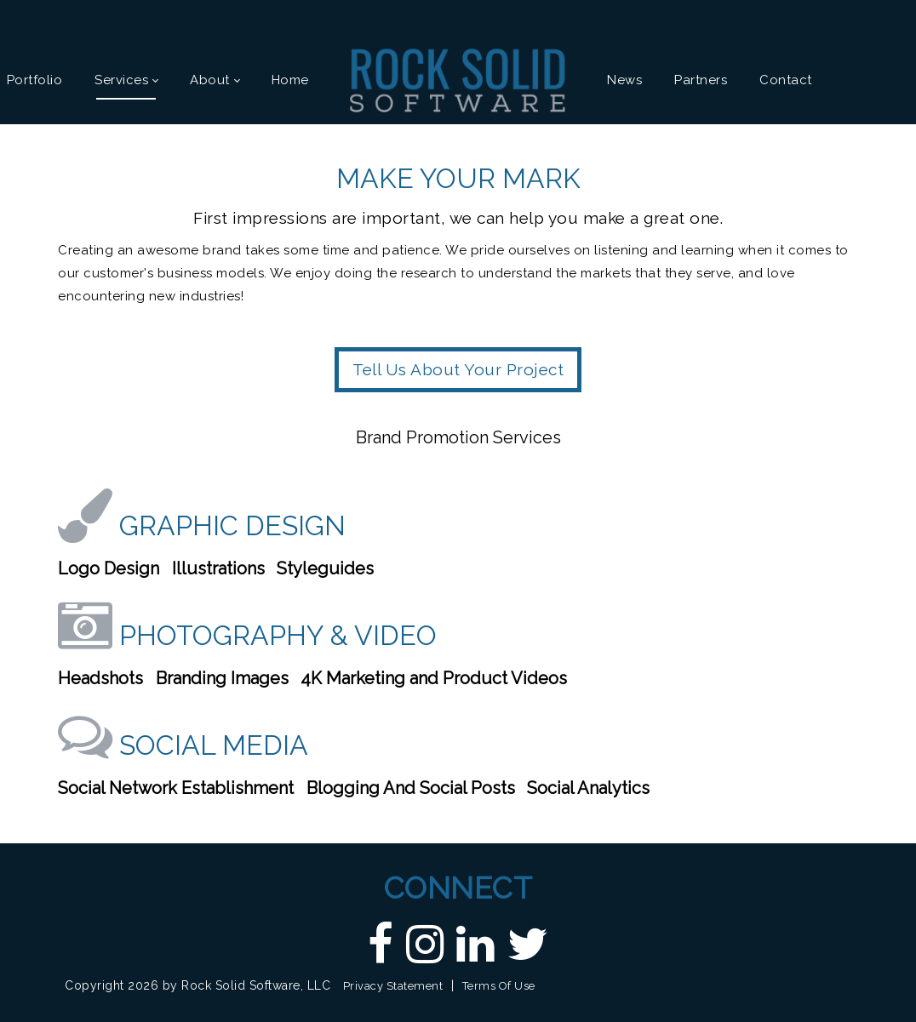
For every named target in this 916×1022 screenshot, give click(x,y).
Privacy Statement (393, 985)
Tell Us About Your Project (458, 369)
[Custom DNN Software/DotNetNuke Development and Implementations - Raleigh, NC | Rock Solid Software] (458, 79)
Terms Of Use (498, 985)
